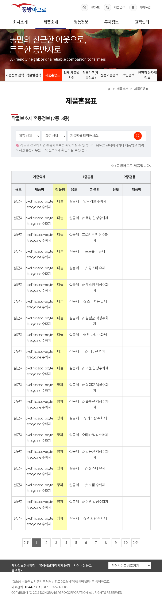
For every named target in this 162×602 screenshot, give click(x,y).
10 (126, 543)
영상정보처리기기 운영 (54, 566)
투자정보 (111, 22)
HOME (95, 7)
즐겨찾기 (17, 570)
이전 (26, 543)
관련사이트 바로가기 (130, 565)
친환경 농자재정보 (147, 75)
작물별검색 (33, 75)
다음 (135, 543)
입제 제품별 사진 (71, 75)
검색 (139, 136)
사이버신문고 (83, 566)
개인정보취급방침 (23, 566)
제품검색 (119, 7)
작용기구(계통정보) (90, 75)
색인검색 (128, 75)
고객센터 (142, 22)
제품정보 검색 (14, 75)
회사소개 (20, 22)
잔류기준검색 (109, 75)
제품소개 (50, 22)
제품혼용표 (52, 75)
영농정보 (81, 22)
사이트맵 (145, 7)
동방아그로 (28, 7)
